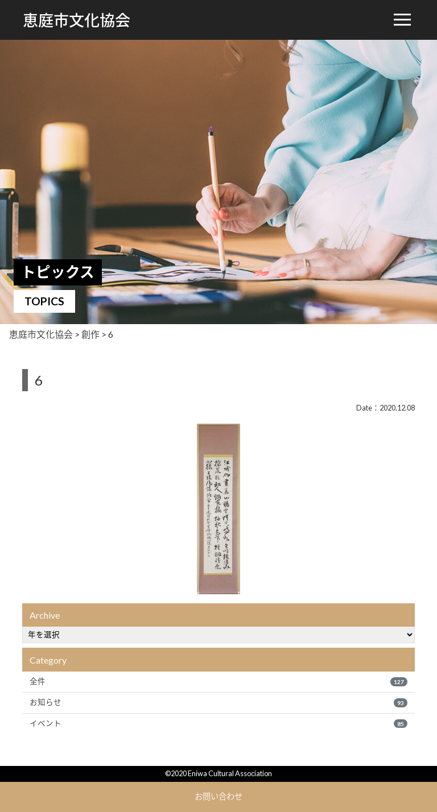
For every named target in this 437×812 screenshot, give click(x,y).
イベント (218, 723)
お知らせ (218, 702)
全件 (218, 681)
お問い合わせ (218, 796)
